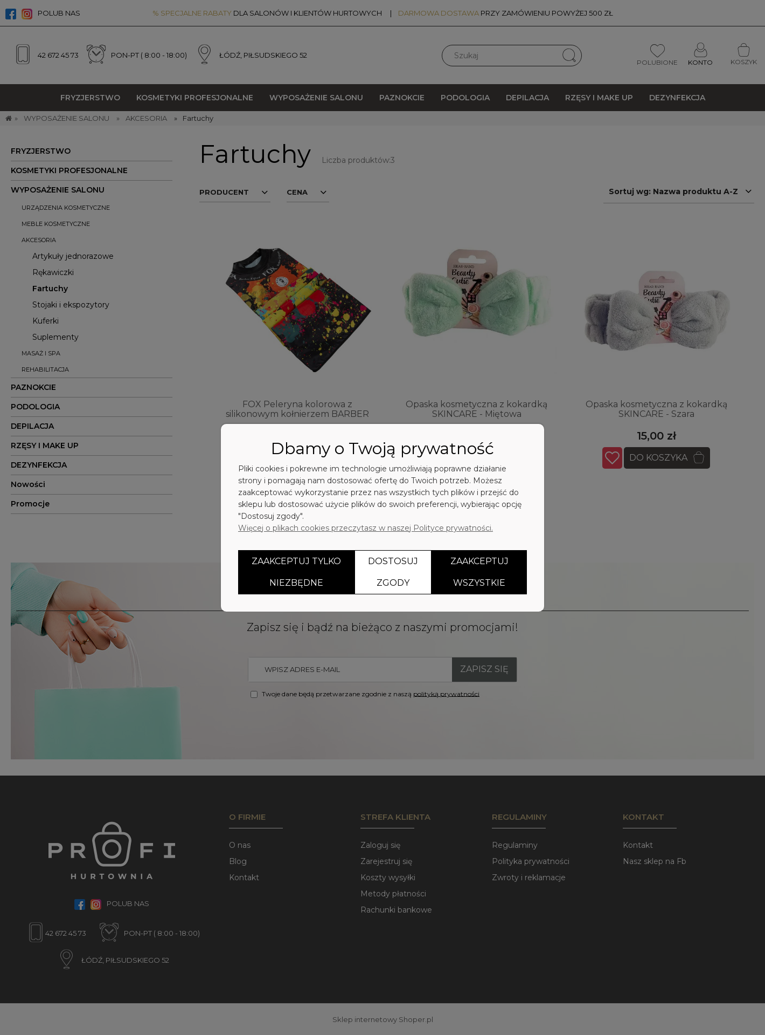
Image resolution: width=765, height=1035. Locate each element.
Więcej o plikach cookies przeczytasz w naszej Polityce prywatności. (365, 528)
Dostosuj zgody (393, 572)
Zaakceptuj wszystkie (479, 572)
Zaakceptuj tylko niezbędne (296, 572)
